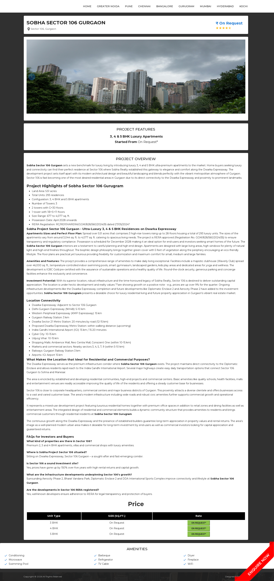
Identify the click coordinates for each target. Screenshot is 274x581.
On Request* (198, 523)
